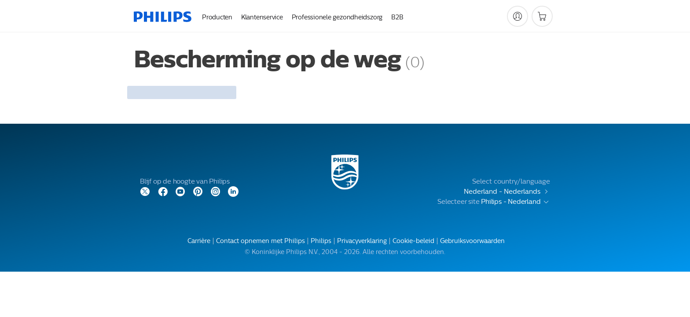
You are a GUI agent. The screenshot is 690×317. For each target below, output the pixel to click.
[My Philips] (517, 16)
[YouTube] (180, 191)
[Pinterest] (198, 191)
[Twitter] (145, 191)
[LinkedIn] (233, 191)
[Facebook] (163, 191)
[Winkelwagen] (542, 16)
